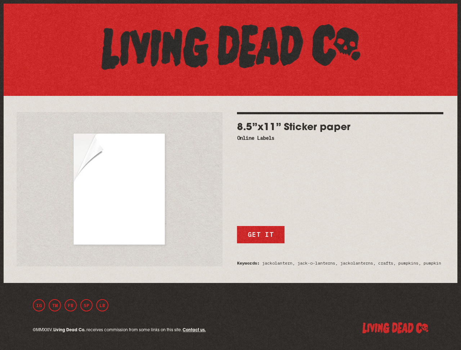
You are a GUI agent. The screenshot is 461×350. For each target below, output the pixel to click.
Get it (260, 234)
